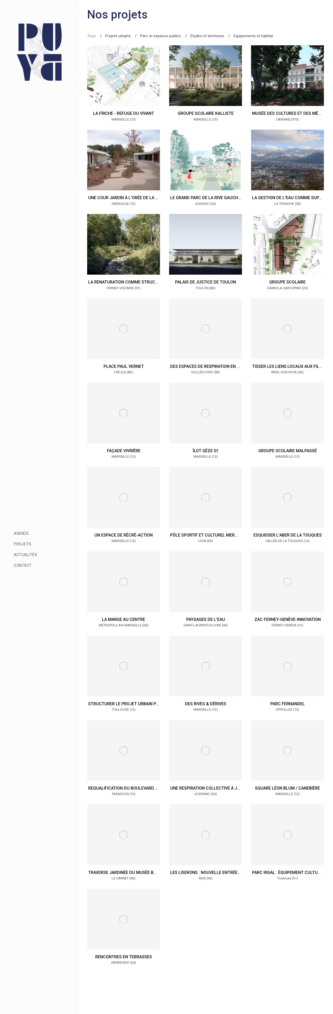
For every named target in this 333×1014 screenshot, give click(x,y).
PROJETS (22, 543)
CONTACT (23, 565)
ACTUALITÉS (25, 554)
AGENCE (21, 533)
